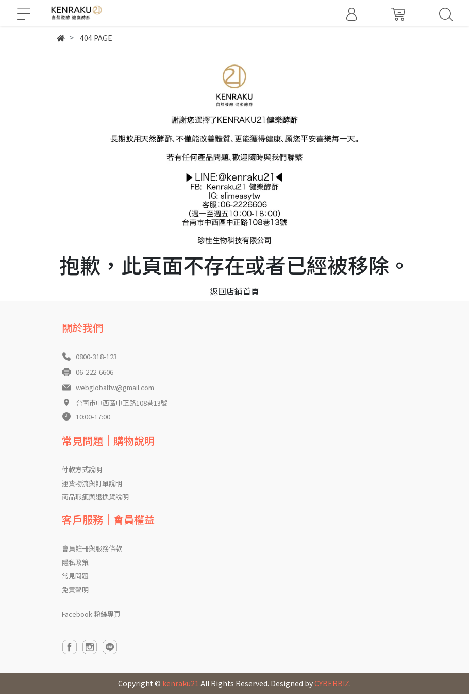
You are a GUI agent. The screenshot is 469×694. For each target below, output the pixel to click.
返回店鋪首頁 (234, 291)
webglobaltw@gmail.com (115, 387)
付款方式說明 (82, 469)
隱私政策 (75, 562)
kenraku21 (180, 683)
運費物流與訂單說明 (92, 483)
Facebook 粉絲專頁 (91, 614)
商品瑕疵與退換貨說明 (95, 497)
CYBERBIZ (331, 683)
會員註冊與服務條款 (92, 548)
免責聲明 (75, 589)
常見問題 (75, 575)
